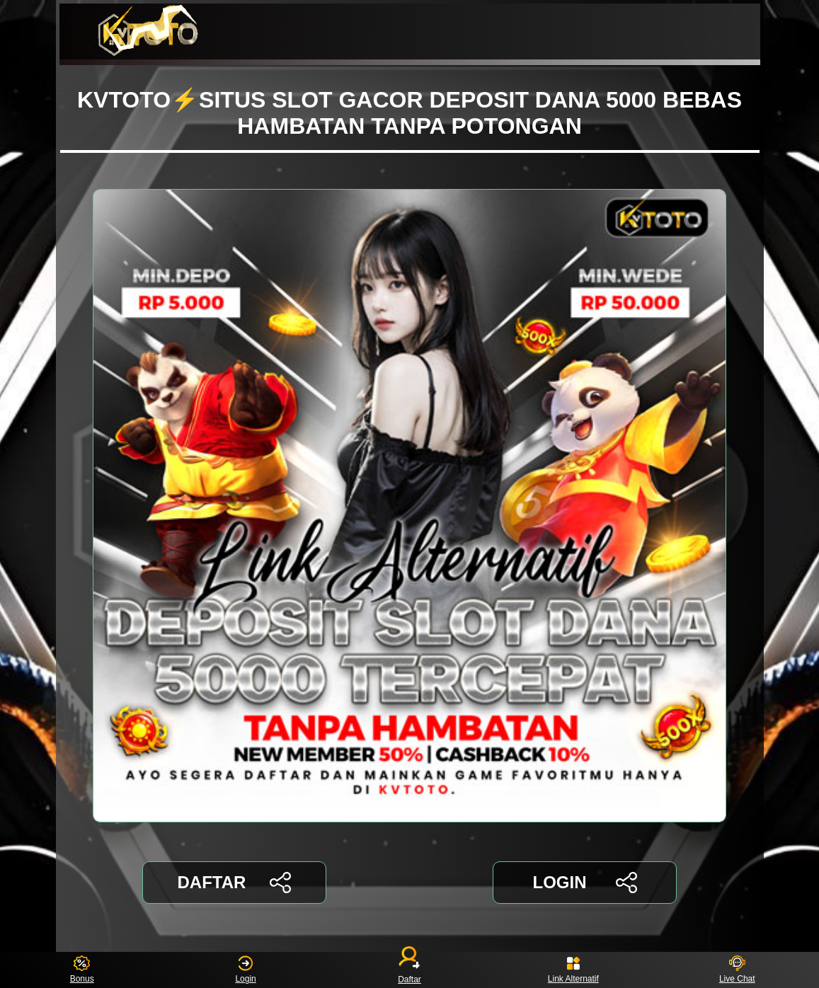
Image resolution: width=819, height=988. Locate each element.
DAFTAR (235, 882)
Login (245, 969)
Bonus (82, 969)
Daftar (410, 969)
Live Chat (737, 969)
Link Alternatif (573, 969)
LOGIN (584, 882)
